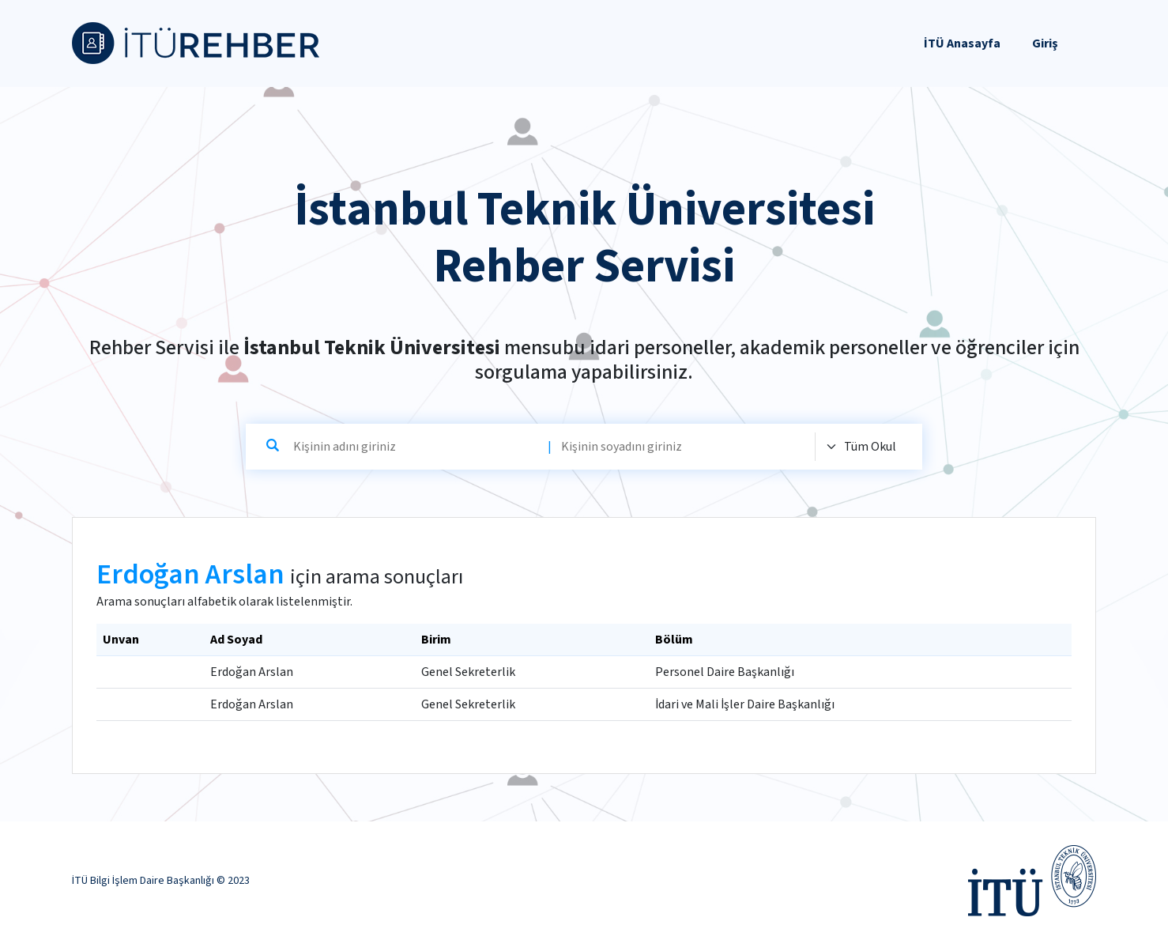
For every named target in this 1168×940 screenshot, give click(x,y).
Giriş (1045, 43)
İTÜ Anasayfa (962, 43)
